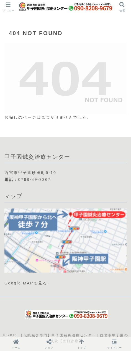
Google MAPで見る (25, 283)
